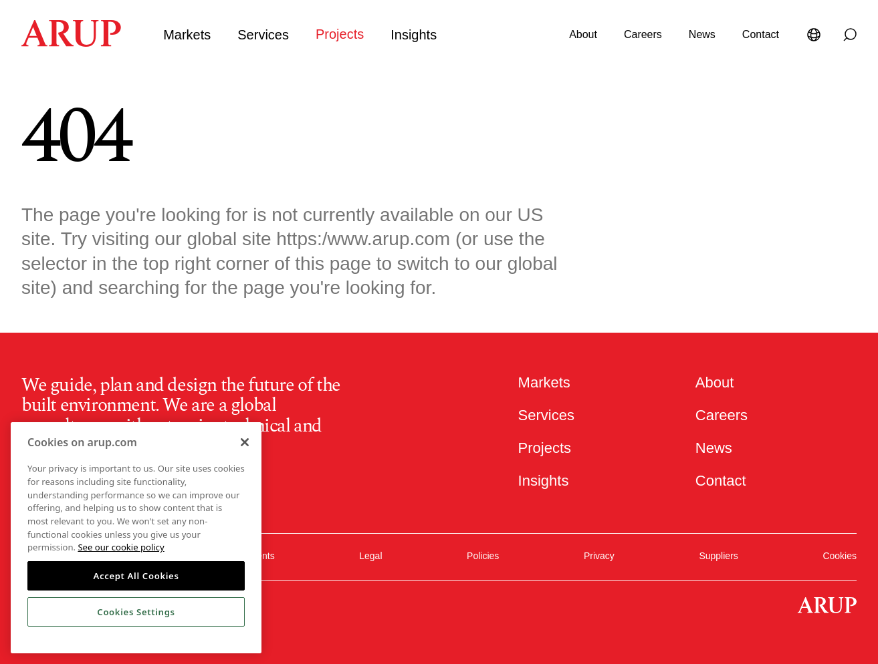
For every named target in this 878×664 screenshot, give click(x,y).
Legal (370, 553)
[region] (136, 537)
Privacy (599, 553)
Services (263, 34)
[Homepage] (71, 42)
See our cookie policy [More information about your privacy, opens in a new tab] (121, 547)
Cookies (839, 553)
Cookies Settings (136, 612)
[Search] (850, 34)
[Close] (244, 442)
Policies (483, 553)
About (583, 34)
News (702, 34)
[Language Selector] (816, 34)
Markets (187, 34)
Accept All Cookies (136, 576)
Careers (643, 34)
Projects (340, 34)
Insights (414, 34)
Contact (760, 34)
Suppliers (718, 553)
